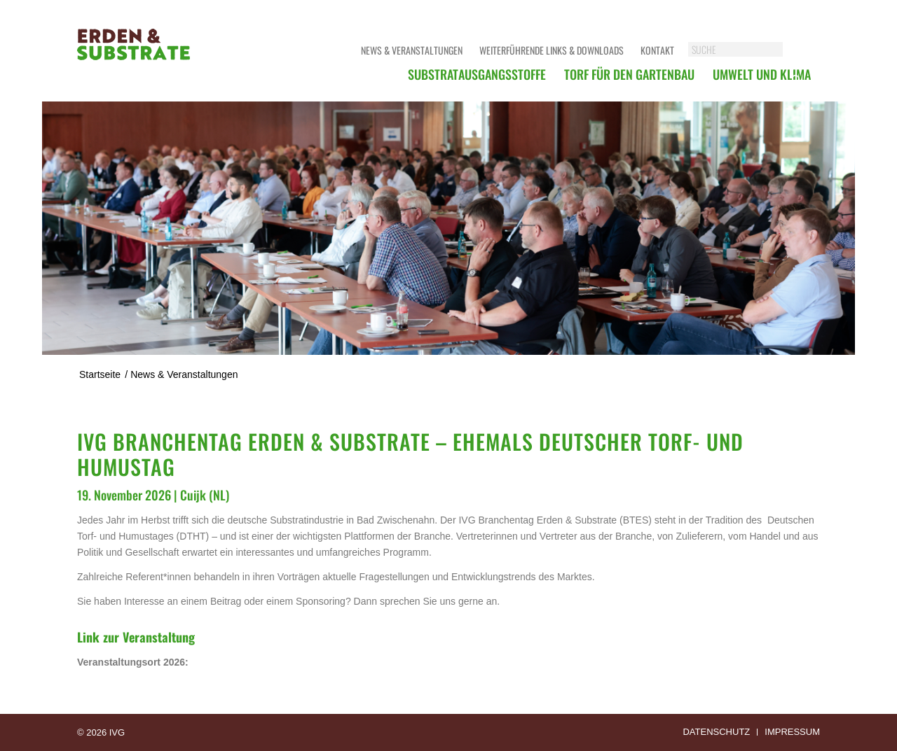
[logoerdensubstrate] (134, 59)
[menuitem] (477, 74)
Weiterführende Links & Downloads (551, 50)
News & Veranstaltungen (412, 50)
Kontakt (657, 50)
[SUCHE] (749, 49)
